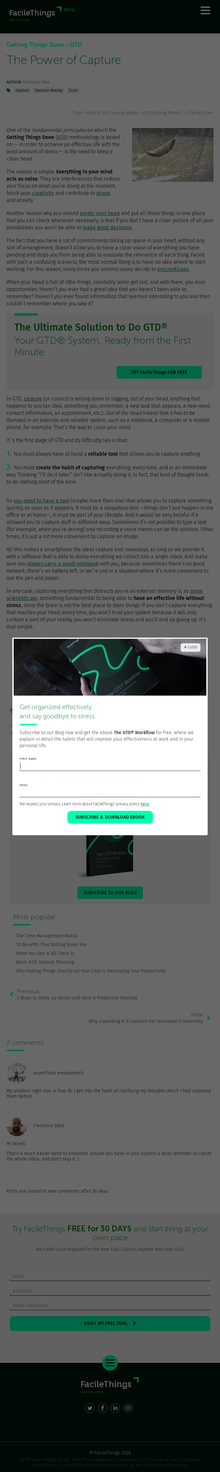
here (145, 815)
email (24, 796)
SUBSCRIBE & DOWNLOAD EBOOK (110, 828)
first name (28, 770)
